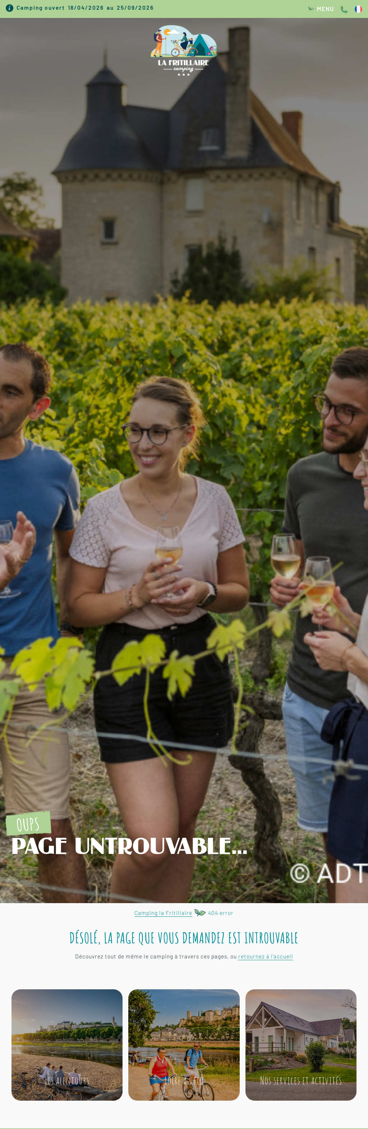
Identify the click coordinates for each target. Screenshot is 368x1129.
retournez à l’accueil (265, 956)
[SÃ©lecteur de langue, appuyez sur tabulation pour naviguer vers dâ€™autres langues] (358, 9)
